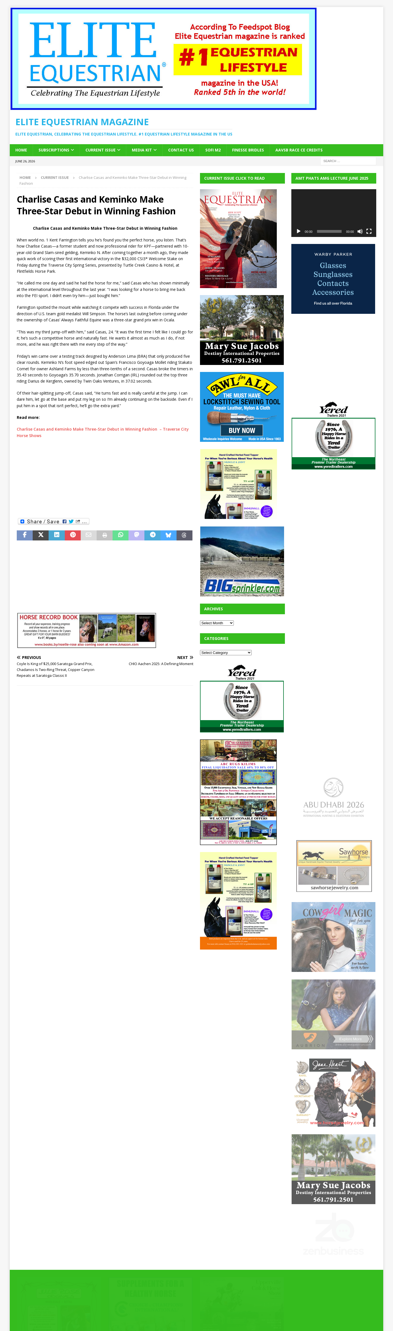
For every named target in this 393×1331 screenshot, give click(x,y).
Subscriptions (54, 150)
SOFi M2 (213, 150)
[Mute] (360, 231)
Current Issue (100, 150)
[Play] (298, 231)
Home (21, 150)
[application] (333, 213)
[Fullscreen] (369, 231)
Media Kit (142, 150)
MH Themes (114, 1318)
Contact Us (181, 150)
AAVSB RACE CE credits (299, 150)
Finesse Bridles (248, 150)
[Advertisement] (105, 478)
